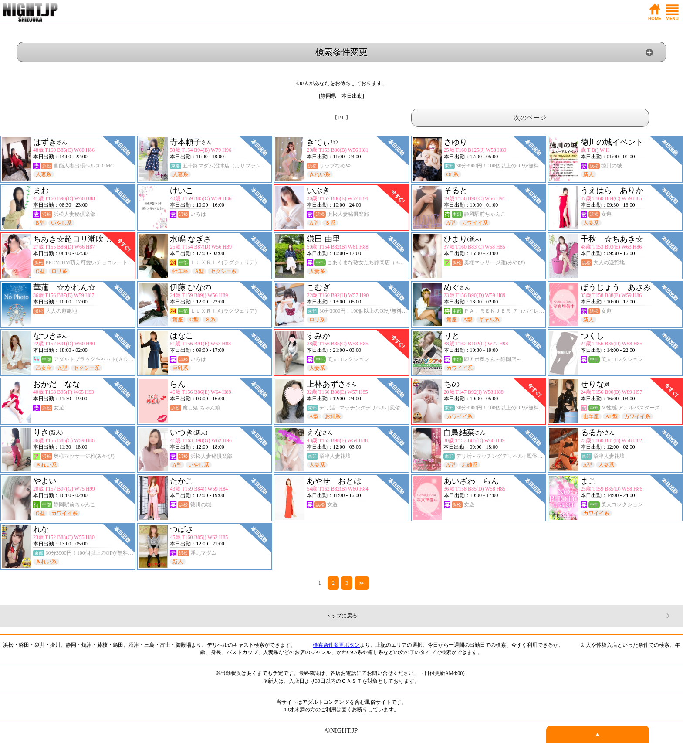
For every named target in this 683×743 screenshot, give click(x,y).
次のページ (530, 117)
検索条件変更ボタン (336, 645)
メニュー (672, 12)
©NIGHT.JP (341, 730)
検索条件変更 (341, 52)
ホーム (654, 12)
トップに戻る (341, 616)
